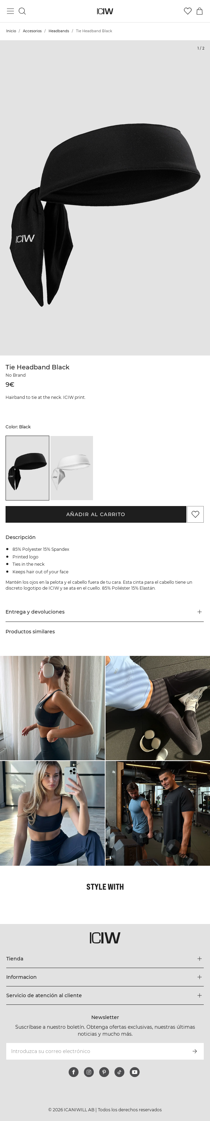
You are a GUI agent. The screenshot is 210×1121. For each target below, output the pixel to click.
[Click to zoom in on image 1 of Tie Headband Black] (105, 198)
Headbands (59, 31)
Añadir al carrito (96, 514)
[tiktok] (119, 1072)
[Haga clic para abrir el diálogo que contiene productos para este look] (52, 708)
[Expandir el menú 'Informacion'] (104, 977)
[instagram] (89, 1072)
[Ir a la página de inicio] (105, 11)
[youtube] (135, 1072)
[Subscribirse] (195, 1051)
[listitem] (27, 468)
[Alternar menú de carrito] (199, 11)
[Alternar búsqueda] (22, 11)
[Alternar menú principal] (10, 11)
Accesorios (32, 31)
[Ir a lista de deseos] (188, 11)
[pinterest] (104, 1072)
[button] (105, 612)
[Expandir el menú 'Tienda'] (104, 959)
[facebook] (74, 1072)
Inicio (11, 31)
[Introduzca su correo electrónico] (95, 1051)
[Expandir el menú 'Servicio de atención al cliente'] (104, 995)
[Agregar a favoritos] (195, 514)
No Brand (16, 375)
